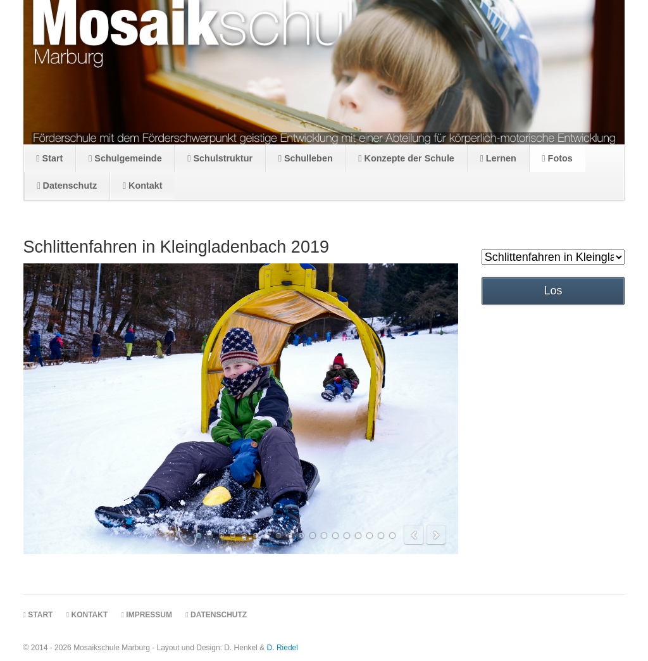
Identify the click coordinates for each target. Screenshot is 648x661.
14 (347, 535)
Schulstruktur (219, 158)
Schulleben (305, 158)
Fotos (557, 158)
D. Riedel (282, 647)
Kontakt (143, 185)
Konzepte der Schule (406, 158)
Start (49, 158)
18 (392, 535)
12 (324, 535)
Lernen (498, 158)
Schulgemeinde (125, 158)
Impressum (147, 614)
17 (381, 535)
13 (335, 535)
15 (358, 535)
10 (301, 535)
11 (312, 535)
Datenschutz (67, 185)
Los (553, 290)
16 (369, 535)
